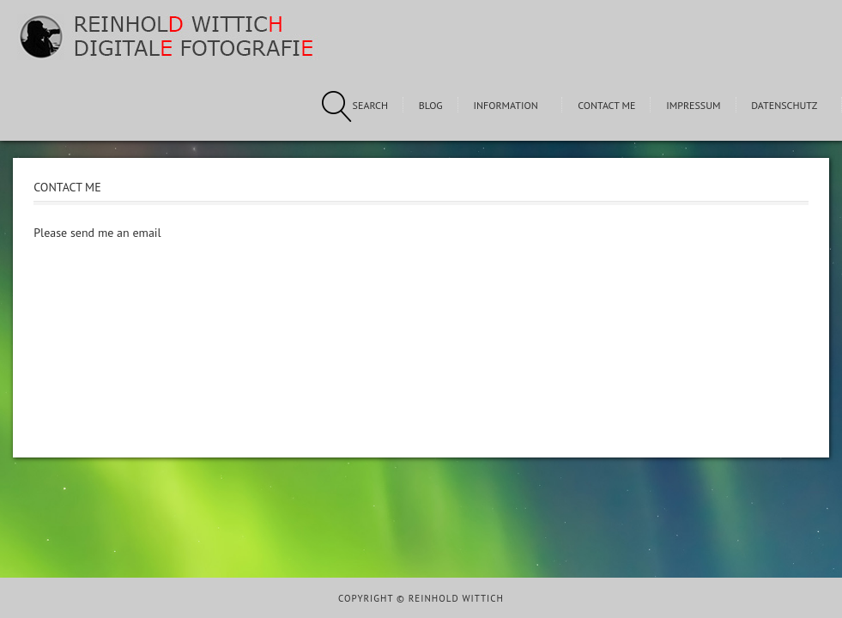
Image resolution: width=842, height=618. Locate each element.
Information (505, 105)
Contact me (606, 105)
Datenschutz (784, 105)
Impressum (693, 105)
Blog (431, 105)
